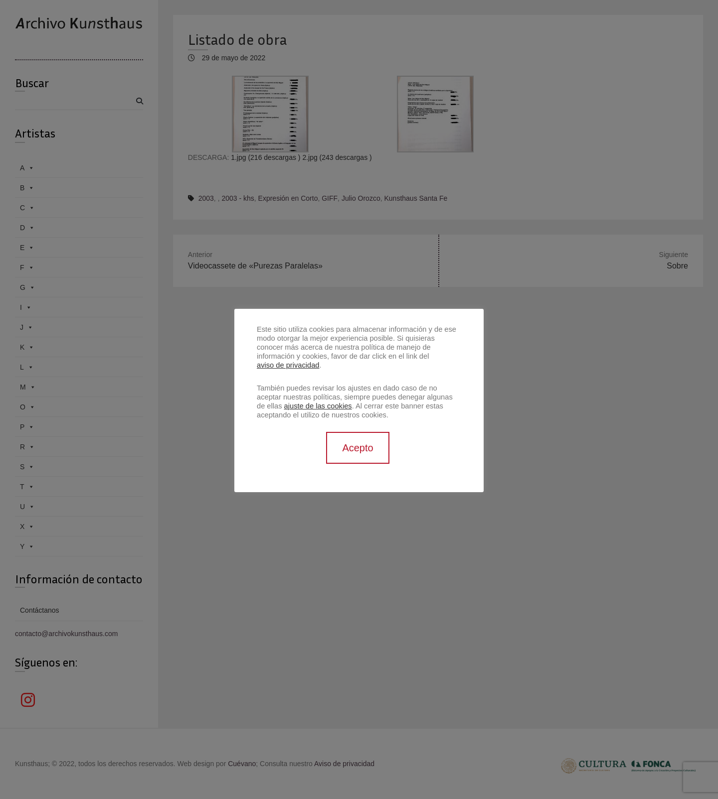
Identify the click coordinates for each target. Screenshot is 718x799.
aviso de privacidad (288, 365)
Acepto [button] (357, 447)
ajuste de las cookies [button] (318, 406)
